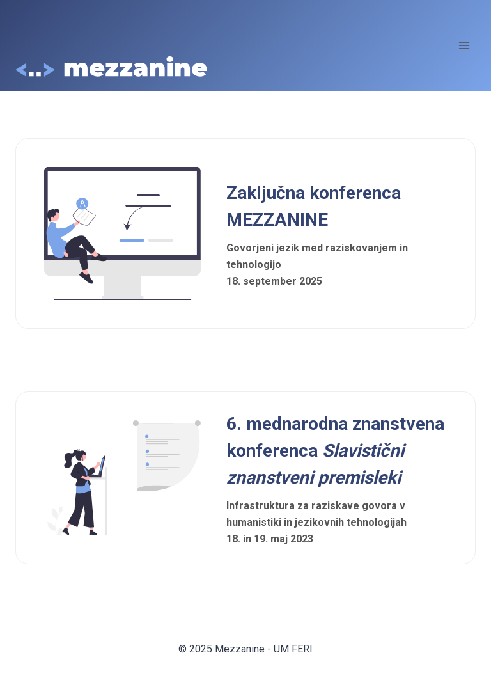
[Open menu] (464, 45)
